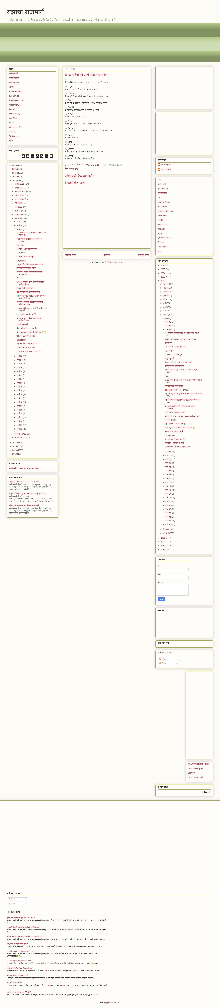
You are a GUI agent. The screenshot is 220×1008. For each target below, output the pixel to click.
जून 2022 (19, 207)
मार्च (164, 319)
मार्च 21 (20, 383)
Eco (18, 278)
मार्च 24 (20, 371)
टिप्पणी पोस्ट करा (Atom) (113, 262)
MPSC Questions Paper (198, 764)
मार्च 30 (20, 225)
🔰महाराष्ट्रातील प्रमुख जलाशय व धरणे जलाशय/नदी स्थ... (31, 297)
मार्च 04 (20, 421)
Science (12, 132)
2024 (14, 173)
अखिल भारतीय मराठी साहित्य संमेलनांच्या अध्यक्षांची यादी (25, 937)
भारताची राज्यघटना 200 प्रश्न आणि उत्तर (20, 951)
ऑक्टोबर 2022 (20, 191)
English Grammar (17, 100)
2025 (14, 169)
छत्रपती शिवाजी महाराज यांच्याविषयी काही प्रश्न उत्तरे (27, 494)
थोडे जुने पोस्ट (143, 255)
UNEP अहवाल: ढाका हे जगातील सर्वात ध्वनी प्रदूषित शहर (30, 283)
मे (164, 311)
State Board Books (196, 777)
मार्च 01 (20, 429)
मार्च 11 (20, 406)
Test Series (14, 136)
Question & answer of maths (29, 351)
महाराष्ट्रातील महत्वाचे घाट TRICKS (19, 992)
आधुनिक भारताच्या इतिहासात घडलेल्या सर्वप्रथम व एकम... (30, 303)
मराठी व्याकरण (14, 78)
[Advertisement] (91, 42)
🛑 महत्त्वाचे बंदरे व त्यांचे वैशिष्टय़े (28, 292)
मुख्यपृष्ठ (107, 255)
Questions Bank (16, 127)
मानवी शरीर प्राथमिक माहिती (26, 314)
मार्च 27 (20, 360)
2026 (14, 165)
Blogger (107, 1002)
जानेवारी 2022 (20, 437)
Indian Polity (14, 114)
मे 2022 (18, 211)
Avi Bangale (166, 164)
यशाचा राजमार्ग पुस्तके (195, 768)
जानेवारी (166, 533)
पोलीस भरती (13, 73)
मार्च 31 (20, 222)
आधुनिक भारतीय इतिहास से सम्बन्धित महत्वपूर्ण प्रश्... (29, 273)
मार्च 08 (20, 413)
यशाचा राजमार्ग (25, 12)
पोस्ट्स (162, 659)
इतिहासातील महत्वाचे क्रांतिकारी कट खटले (24, 482)
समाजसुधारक (14, 82)
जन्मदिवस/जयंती (22, 324)
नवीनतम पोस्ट (70, 255)
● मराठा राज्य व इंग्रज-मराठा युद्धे (17, 975)
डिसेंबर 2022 (20, 184)
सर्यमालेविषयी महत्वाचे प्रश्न (26, 268)
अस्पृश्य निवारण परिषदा (14, 983)
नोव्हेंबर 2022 (20, 188)
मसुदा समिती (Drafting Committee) (19, 968)
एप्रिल (165, 315)
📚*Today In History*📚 (27, 328)
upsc (11, 140)
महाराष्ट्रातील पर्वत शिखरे (25, 288)
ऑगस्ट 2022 (20, 199)
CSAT (11, 87)
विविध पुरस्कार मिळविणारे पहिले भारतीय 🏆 (32, 332)
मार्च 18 (20, 394)
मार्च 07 (20, 417)
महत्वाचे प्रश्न (21, 253)
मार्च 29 (20, 229)
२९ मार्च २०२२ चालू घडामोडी (27, 249)
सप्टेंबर (165, 295)
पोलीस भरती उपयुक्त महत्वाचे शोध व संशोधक (180, 339)
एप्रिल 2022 (19, 214)
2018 (14, 454)
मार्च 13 (20, 402)
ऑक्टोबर (166, 292)
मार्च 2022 (19, 218)
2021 (14, 442)
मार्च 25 (20, 368)
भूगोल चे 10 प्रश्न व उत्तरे (26, 336)
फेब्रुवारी (166, 529)
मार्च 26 (20, 364)
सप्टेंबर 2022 (20, 195)
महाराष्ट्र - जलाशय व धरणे (26, 347)
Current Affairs (15, 91)
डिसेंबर (165, 284)
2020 (14, 446)
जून (164, 307)
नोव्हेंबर (165, 288)
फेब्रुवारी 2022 (20, 434)
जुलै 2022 (19, 203)
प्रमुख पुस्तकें (21, 260)
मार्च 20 (20, 387)
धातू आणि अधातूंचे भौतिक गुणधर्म (17, 944)
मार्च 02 (20, 425)
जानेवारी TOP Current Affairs (24, 468)
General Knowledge (25, 256)
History (12, 109)
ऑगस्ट (165, 299)
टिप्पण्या (163, 663)
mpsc (11, 123)
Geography (73, 168)
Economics (14, 96)
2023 (14, 176)
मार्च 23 (20, 375)
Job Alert (13, 118)
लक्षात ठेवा (20, 245)
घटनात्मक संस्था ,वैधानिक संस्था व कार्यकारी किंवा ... (29, 319)
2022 (14, 180)
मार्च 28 (20, 356)
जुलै (164, 303)
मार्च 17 (20, 398)
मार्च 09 (20, 410)
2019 (14, 450)
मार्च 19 (20, 390)
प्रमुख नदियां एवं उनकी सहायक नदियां (30, 264)
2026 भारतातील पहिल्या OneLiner (19, 961)
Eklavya (191, 773)
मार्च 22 (20, 379)
